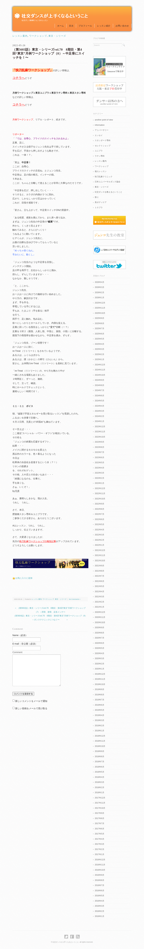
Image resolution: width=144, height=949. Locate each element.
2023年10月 (100, 437)
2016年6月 (99, 890)
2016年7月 (99, 885)
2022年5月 (99, 524)
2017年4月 (99, 839)
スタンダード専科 (102, 140)
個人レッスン (101, 171)
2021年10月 (100, 560)
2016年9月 (99, 875)
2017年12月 (100, 798)
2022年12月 (100, 488)
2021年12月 (100, 550)
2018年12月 (100, 736)
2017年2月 (99, 849)
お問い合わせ (122, 26)
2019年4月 (99, 715)
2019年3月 (99, 720)
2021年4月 (99, 591)
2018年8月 (99, 756)
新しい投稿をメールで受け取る (31, 708)
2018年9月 (99, 751)
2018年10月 (100, 746)
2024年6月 (99, 395)
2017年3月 (99, 844)
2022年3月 (99, 535)
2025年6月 (99, 334)
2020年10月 (100, 622)
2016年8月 (99, 880)
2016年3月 (99, 906)
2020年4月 (99, 653)
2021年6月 (99, 581)
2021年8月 (99, 571)
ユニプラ (99, 151)
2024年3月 (99, 411)
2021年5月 (99, 586)
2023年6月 (99, 457)
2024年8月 (99, 385)
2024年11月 (100, 370)
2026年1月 (99, 297)
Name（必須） (20, 635)
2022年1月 (99, 545)
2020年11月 (100, 617)
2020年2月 (99, 664)
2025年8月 (99, 323)
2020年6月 (99, 643)
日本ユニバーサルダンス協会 (107, 182)
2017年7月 (99, 823)
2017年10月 (100, 808)
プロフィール (85, 26)
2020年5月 (99, 648)
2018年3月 (99, 782)
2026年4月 (99, 282)
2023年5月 (99, 462)
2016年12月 (100, 859)
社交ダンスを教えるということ (108, 192)
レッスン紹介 (103, 26)
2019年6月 (99, 705)
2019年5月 (99, 710)
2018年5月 (99, 772)
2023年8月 (99, 447)
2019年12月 (100, 674)
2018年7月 (99, 761)
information (99, 125)
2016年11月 (100, 865)
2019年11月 (100, 679)
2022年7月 (99, 514)
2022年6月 (99, 519)
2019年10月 (100, 684)
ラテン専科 (100, 156)
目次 (71, 26)
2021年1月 (99, 607)
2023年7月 (99, 452)
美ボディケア (101, 202)
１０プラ (99, 207)
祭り (97, 197)
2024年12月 (100, 365)
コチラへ (18, 78)
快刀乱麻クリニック (103, 176)
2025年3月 (99, 349)
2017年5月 (99, 834)
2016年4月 (99, 901)
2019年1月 (99, 731)
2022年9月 (99, 504)
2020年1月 (99, 669)
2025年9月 (99, 318)
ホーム (60, 26)
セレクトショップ (102, 146)
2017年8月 (99, 818)
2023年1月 (99, 483)
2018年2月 (99, 787)
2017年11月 (100, 803)
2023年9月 (99, 442)
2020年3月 (99, 658)
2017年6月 (99, 829)
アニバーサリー (101, 130)
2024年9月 (99, 380)
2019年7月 (99, 700)
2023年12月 (100, 426)
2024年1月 (99, 421)
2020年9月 (99, 627)
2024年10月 (100, 375)
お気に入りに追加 (23, 578)
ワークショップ (38, 36)
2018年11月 (100, 741)
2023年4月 (99, 468)
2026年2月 (99, 292)
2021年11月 (100, 555)
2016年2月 (99, 911)
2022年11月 (100, 493)
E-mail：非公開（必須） (24, 643)
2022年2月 (99, 540)
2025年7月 (99, 328)
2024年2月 (99, 416)
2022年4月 (99, 530)
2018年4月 (99, 777)
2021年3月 (99, 596)
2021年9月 (99, 566)
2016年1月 (99, 916)
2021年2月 (99, 602)
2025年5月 (99, 339)
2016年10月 (100, 870)
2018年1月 (99, 792)
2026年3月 (99, 287)
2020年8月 (99, 633)
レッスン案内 (19, 36)
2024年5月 (99, 401)
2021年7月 (99, 576)
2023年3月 (99, 473)
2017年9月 (99, 813)
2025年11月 (100, 308)
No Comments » (74, 599)
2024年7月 (99, 390)
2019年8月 (99, 695)
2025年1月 (99, 359)
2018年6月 (99, 767)
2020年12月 (100, 612)
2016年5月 (99, 895)
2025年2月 (99, 354)
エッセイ (99, 135)
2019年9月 (99, 689)
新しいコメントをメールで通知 (31, 701)
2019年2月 (99, 725)
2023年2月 (99, 478)
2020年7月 (99, 638)
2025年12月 (100, 303)
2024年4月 (99, 406)
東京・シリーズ (57, 36)
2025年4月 (99, 344)
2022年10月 (100, 499)
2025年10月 (100, 313)
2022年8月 (99, 509)
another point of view (104, 120)
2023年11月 (100, 431)
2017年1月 (99, 854)
